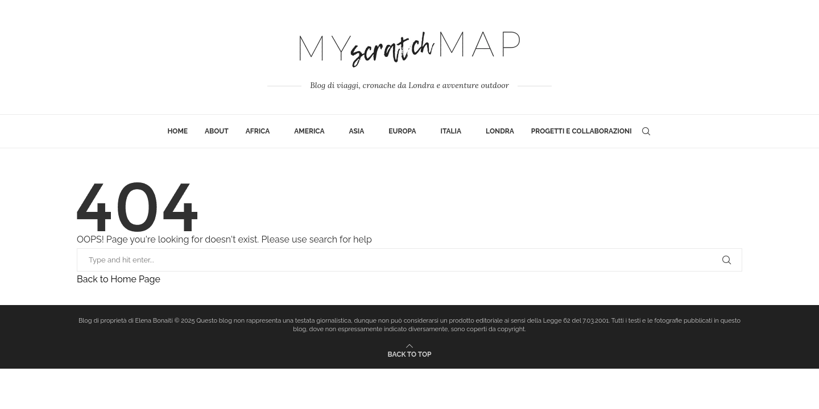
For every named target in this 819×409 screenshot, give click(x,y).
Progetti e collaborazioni (581, 131)
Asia (357, 131)
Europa (402, 131)
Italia (450, 131)
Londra (500, 131)
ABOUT (217, 131)
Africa (258, 131)
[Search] (646, 131)
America (309, 131)
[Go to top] (410, 353)
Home (177, 131)
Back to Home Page (118, 279)
